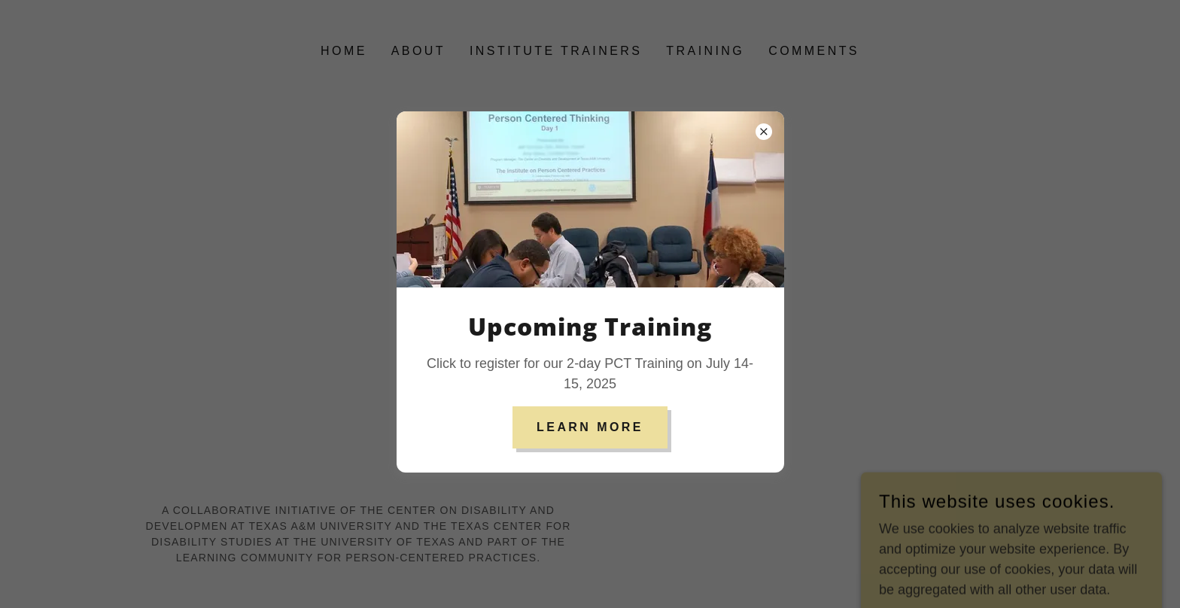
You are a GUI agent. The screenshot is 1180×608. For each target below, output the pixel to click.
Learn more (590, 427)
